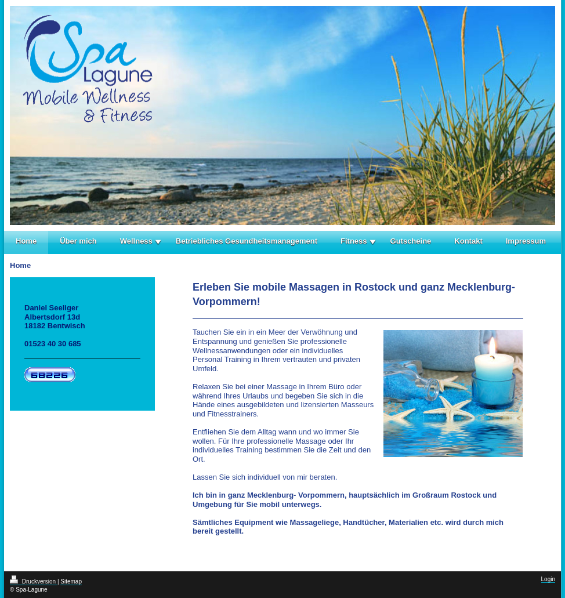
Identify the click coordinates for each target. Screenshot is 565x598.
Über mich (78, 241)
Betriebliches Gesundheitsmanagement (246, 241)
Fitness (354, 241)
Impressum (526, 241)
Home (26, 241)
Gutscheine (411, 241)
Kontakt (468, 241)
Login (548, 579)
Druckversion (33, 581)
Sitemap (71, 581)
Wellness (136, 241)
